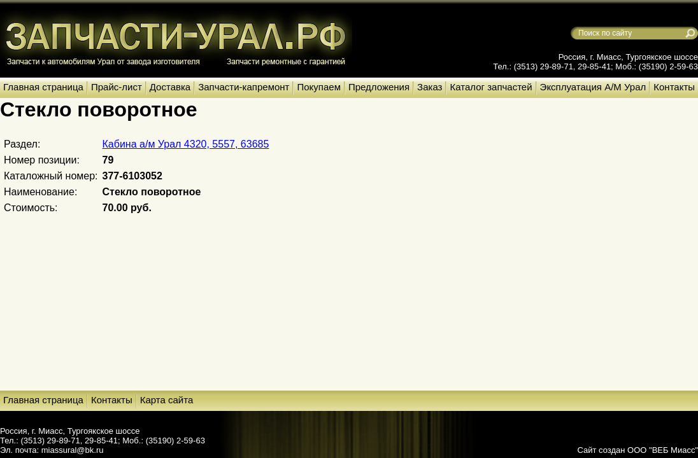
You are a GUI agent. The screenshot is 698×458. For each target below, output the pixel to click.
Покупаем (318, 86)
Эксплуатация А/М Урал (593, 86)
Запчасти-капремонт (243, 86)
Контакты (674, 86)
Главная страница (43, 86)
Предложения (379, 86)
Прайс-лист (116, 86)
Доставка (170, 86)
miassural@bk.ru (72, 450)
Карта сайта (167, 399)
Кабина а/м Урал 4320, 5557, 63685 (186, 144)
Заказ (429, 86)
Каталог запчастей (491, 86)
